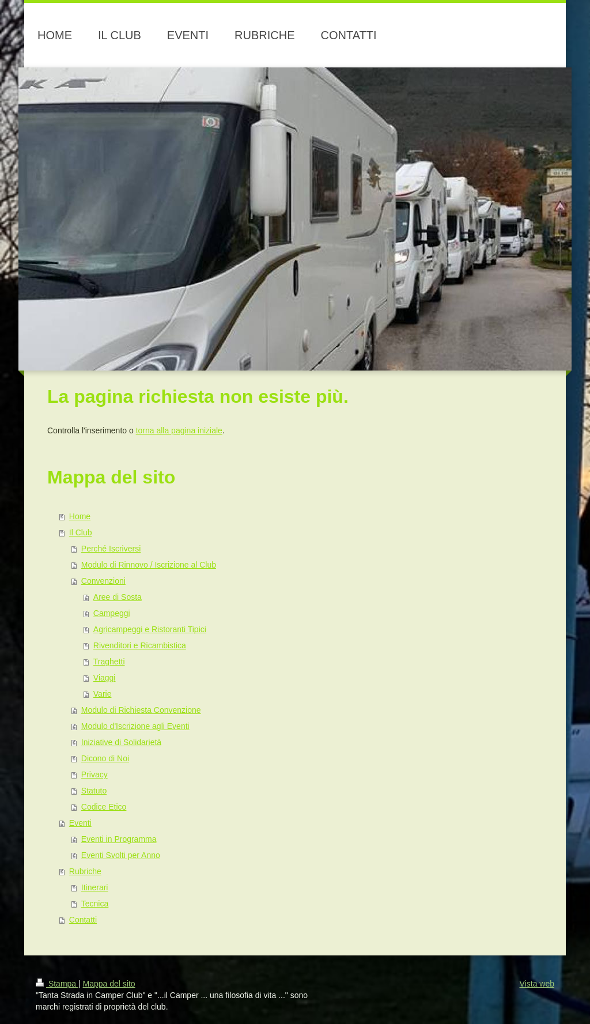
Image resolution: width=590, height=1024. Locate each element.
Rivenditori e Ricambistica (139, 645)
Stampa (57, 983)
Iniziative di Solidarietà (121, 742)
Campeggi (111, 613)
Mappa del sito (109, 983)
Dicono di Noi (105, 758)
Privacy (94, 774)
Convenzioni (103, 580)
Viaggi (104, 677)
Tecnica (94, 903)
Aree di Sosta (117, 597)
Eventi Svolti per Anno (120, 855)
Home (79, 516)
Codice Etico (104, 806)
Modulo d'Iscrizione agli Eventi (135, 726)
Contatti (83, 919)
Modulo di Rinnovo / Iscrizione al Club (148, 564)
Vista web (537, 983)
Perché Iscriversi (111, 548)
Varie (102, 693)
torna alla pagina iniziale (179, 430)
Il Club (80, 532)
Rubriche (85, 871)
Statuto (94, 790)
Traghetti (109, 661)
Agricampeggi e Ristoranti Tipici (149, 629)
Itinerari (94, 887)
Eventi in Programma (119, 839)
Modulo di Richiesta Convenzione (141, 710)
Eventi (80, 822)
